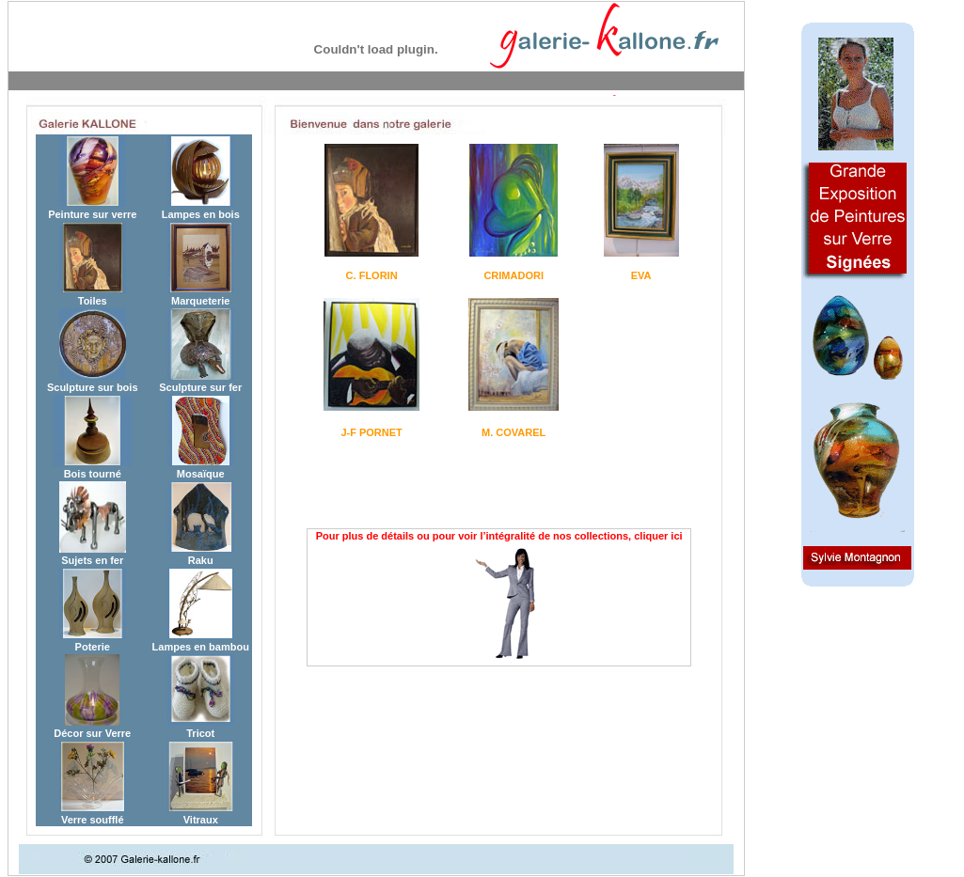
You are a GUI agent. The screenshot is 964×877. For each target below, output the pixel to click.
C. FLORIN (372, 275)
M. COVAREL (513, 432)
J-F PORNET (371, 432)
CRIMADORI (513, 275)
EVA (641, 275)
